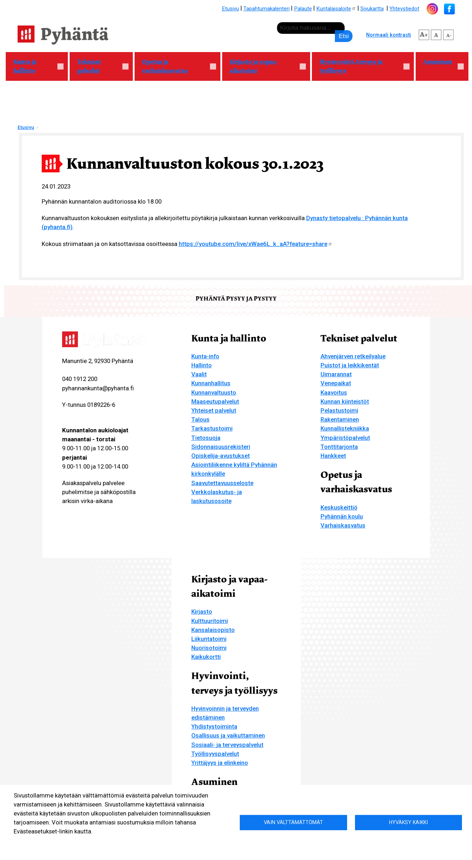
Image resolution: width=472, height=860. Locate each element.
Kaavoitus (334, 392)
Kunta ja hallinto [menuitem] (35, 66)
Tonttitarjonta (339, 446)
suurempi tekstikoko (424, 33)
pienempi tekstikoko (448, 33)
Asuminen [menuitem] (440, 65)
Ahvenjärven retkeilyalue (353, 356)
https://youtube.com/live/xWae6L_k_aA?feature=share (255, 243)
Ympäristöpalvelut (345, 437)
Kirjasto (201, 611)
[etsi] (311, 28)
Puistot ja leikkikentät (350, 365)
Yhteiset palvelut (213, 410)
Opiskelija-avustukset (220, 455)
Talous (200, 419)
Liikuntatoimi (208, 638)
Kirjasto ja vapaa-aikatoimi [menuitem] (263, 66)
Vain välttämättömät (293, 822)
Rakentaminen (340, 419)
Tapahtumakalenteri (266, 8)
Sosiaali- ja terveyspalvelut (227, 744)
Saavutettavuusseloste (222, 483)
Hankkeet (333, 455)
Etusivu (230, 8)
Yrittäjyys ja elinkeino (219, 762)
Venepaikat (336, 383)
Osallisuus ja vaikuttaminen (228, 735)
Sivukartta (372, 8)
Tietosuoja (205, 437)
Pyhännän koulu (342, 516)
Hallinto (201, 365)
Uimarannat (336, 374)
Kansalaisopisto (213, 629)
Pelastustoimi (339, 410)
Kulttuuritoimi (209, 620)
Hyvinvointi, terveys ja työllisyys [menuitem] (361, 66)
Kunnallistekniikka (345, 428)
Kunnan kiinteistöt (345, 401)
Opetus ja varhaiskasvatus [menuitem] (175, 66)
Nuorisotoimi (208, 647)
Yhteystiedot (404, 8)
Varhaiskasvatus (343, 525)
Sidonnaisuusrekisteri (220, 446)
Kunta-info (205, 356)
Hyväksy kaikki (408, 822)
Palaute (303, 8)
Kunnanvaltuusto (213, 392)
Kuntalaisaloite (336, 8)
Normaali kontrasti (388, 35)
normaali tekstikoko (436, 33)
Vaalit (199, 374)
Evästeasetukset (89, 842)
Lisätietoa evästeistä (38, 842)
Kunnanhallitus (210, 383)
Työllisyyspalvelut (215, 753)
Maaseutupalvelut (215, 401)
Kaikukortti (206, 656)
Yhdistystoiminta (214, 726)
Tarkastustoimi (212, 428)
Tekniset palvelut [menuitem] (99, 66)
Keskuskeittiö (339, 507)
